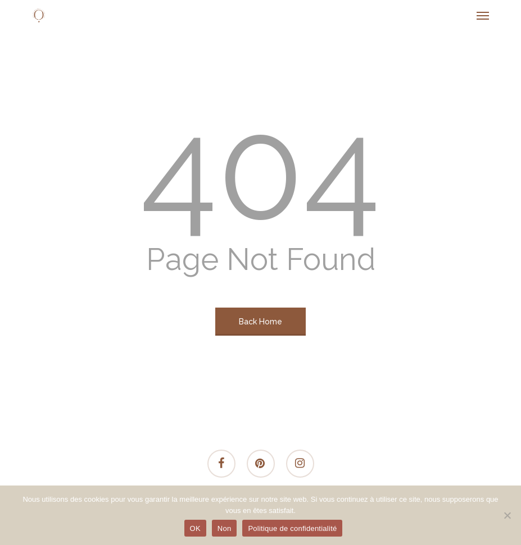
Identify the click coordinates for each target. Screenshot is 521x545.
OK (195, 528)
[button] (483, 15)
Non (225, 528)
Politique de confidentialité (292, 528)
